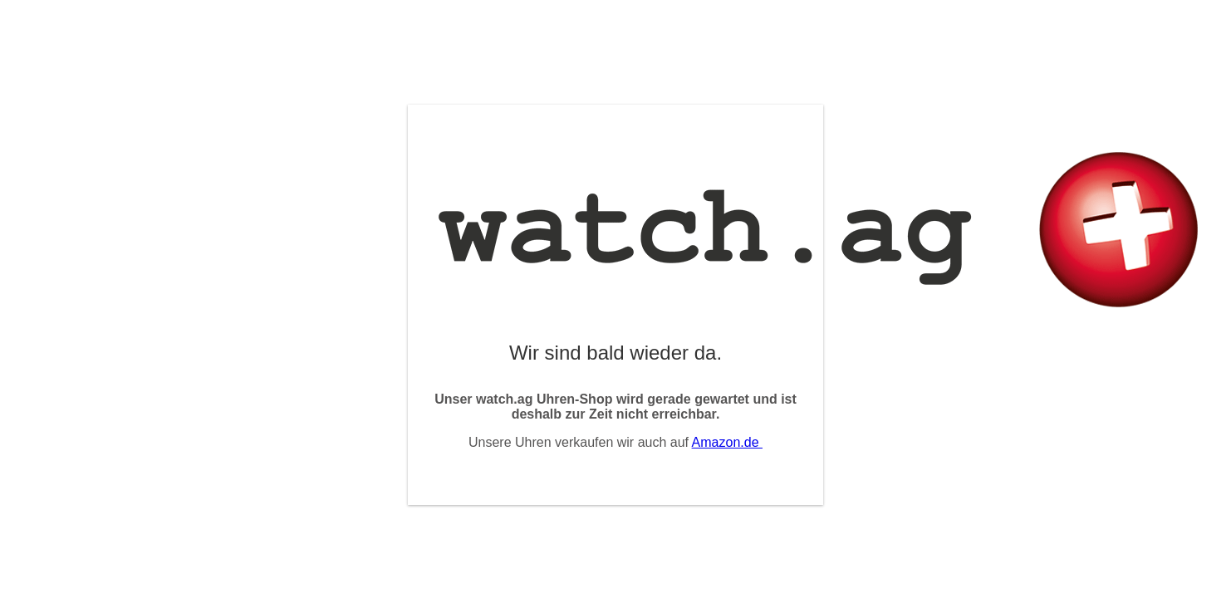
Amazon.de (727, 442)
